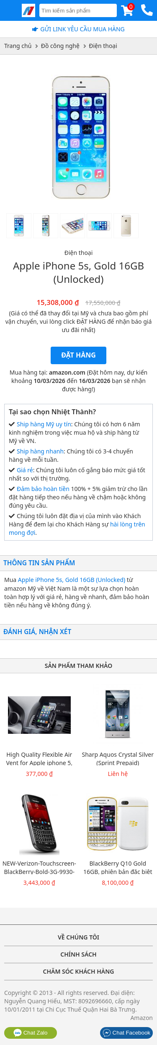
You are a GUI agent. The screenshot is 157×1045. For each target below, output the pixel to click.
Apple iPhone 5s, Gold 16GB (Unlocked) (71, 580)
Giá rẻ (25, 470)
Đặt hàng (78, 355)
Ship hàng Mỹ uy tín (44, 424)
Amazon (141, 1018)
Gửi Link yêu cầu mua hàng (82, 29)
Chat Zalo (30, 1033)
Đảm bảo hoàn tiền (43, 489)
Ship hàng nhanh (40, 451)
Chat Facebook (126, 1033)
